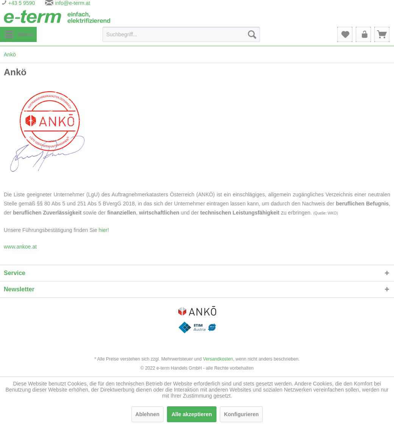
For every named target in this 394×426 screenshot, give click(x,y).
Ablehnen (147, 414)
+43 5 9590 (21, 3)
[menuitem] (18, 34)
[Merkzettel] (344, 34)
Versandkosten (218, 359)
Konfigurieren (241, 414)
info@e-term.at (72, 3)
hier (103, 230)
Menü (19, 32)
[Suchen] (252, 34)
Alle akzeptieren (191, 414)
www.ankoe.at (20, 247)
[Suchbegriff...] (181, 34)
